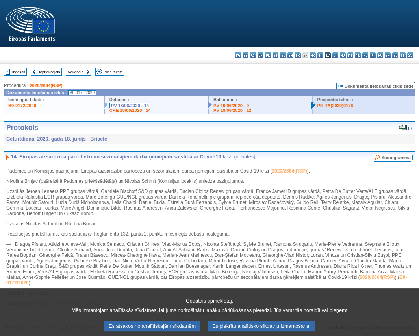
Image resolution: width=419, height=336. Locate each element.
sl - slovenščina (395, 55)
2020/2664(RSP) (46, 85)
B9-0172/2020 (22, 105)
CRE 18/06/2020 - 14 (130, 110)
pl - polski (365, 55)
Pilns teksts (113, 72)
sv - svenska (410, 55)
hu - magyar (343, 55)
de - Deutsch (268, 55)
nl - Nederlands (358, 55)
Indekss (18, 72)
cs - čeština (253, 55)
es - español (245, 55)
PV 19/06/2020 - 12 (232, 110)
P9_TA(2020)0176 (335, 105)
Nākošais (75, 72)
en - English (290, 55)
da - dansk (260, 55)
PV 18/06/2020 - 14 (130, 105)
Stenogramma (396, 157)
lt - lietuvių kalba (335, 55)
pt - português (373, 55)
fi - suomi (403, 55)
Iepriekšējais (49, 72)
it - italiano (320, 55)
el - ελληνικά (283, 55)
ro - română (380, 55)
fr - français (298, 55)
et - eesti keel (275, 55)
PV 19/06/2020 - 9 (231, 105)
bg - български (238, 55)
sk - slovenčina (388, 55)
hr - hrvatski (313, 55)
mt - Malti (350, 55)
